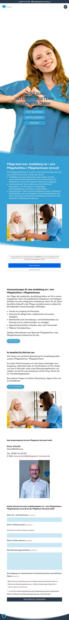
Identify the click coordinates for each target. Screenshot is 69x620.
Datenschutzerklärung (20, 587)
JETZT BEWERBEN (34, 112)
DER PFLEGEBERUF (35, 117)
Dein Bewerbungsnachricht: (22, 550)
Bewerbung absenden (34, 599)
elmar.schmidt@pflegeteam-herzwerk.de (32, 456)
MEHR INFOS (13, 341)
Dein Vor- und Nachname (21, 515)
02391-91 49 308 (25, 1)
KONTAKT (34, 123)
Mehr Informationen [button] (34, 270)
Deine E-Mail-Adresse (19, 540)
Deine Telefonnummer (19, 524)
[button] (4, 616)
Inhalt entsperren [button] (34, 265)
